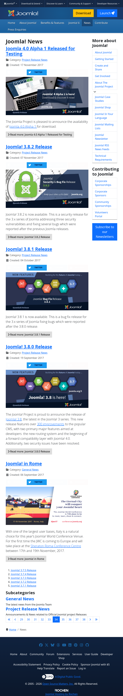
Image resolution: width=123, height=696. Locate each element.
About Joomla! (28, 23)
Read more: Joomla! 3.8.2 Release (29, 237)
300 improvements (50, 424)
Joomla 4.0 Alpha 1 (23, 126)
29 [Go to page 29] (21, 619)
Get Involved (102, 76)
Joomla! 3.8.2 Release (29, 147)
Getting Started (104, 59)
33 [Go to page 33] (49, 619)
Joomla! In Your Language (104, 116)
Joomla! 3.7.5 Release (23, 570)
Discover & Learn (55, 3)
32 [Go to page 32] (42, 619)
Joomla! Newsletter (101, 137)
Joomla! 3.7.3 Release (23, 578)
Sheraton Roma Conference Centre (56, 546)
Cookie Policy (70, 664)
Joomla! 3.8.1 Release (29, 249)
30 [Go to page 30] (28, 619)
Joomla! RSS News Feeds (102, 147)
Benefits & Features (52, 23)
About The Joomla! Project (104, 84)
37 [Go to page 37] (77, 619)
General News (30, 469)
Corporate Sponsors (101, 193)
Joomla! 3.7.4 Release (23, 574)
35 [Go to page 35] (63, 619)
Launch (107, 13)
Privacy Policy (52, 664)
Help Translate (45, 668)
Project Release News (34, 60)
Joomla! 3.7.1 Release (23, 585)
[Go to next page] (90, 619)
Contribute (101, 23)
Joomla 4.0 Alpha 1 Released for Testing (40, 51)
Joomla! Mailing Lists (104, 126)
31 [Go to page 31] (35, 619)
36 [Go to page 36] (70, 619)
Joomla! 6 (74, 23)
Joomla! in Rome (24, 463)
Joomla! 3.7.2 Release (23, 582)
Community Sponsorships (103, 204)
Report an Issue (66, 668)
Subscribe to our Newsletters (104, 232)
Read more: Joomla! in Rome (26, 559)
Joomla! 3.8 (14, 419)
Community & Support (80, 3)
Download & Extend (31, 3)
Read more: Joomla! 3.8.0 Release (29, 451)
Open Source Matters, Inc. (58, 684)
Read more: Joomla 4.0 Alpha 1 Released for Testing (40, 134)
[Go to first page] (9, 619)
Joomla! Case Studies (102, 99)
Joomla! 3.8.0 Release (29, 347)
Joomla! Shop (103, 107)
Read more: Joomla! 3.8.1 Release (29, 334)
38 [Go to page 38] (83, 619)
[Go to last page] (96, 619)
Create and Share (101, 67)
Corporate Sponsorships (103, 183)
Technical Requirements (103, 157)
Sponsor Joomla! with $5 (95, 664)
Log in (82, 668)
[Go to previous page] (15, 619)
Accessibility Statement (27, 664)
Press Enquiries (17, 29)
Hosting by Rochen (61, 694)
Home (11, 23)
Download (83, 13)
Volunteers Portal (101, 214)
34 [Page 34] (56, 619)
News (87, 23)
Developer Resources (107, 3)
